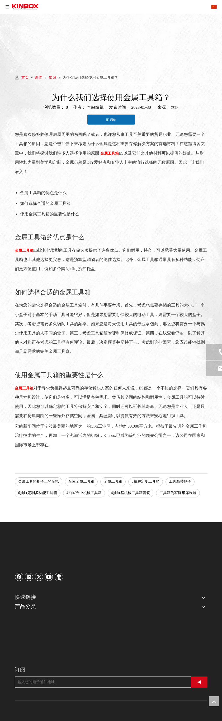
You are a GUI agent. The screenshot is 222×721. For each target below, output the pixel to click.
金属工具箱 (113, 481)
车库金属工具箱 (81, 481)
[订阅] (199, 682)
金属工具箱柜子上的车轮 (38, 481)
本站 (174, 108)
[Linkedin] (29, 576)
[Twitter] (39, 576)
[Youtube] (49, 576)
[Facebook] (19, 576)
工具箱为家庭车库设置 (177, 493)
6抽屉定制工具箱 (145, 481)
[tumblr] (59, 576)
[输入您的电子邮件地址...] (101, 682)
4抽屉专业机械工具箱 (84, 493)
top (214, 701)
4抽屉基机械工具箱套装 (130, 493)
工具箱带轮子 (180, 481)
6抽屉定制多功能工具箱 (37, 493)
